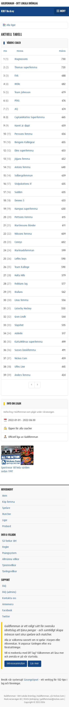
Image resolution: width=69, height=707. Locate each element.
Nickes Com (21, 358)
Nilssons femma (23, 234)
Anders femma (22, 375)
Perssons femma (23, 134)
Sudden (18, 192)
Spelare (6, 508)
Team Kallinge (22, 267)
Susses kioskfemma (25, 350)
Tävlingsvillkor (9, 571)
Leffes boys (20, 259)
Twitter (6, 616)
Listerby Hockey (23, 308)
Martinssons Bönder (25, 225)
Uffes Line (20, 367)
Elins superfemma (24, 150)
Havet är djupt (22, 125)
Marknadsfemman (24, 250)
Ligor (4, 520)
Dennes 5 (19, 200)
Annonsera (7, 604)
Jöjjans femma (22, 159)
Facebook (7, 610)
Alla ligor (9, 25)
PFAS (17, 100)
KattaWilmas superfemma (29, 342)
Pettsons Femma (24, 217)
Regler (5, 547)
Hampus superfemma (26, 209)
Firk (16, 76)
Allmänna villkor (10, 559)
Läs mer (34, 663)
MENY (61, 11)
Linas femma (21, 300)
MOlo (17, 84)
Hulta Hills (20, 275)
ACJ (16, 109)
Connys (18, 242)
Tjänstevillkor (9, 565)
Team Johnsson (22, 92)
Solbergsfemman (24, 175)
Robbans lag (21, 284)
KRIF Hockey (7, 11)
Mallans (19, 292)
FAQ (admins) (9, 592)
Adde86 (18, 333)
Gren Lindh (20, 317)
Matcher (6, 514)
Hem (4, 496)
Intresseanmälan (16, 663)
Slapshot (19, 325)
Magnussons (21, 59)
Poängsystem (9, 553)
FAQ (4, 586)
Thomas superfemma (26, 67)
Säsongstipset (31, 680)
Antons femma (22, 167)
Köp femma (8, 502)
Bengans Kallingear (25, 142)
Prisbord (6, 526)
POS (5, 51)
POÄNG (62, 51)
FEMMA (20, 51)
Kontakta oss (9, 598)
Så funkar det (9, 541)
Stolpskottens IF (23, 184)
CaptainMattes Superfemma (30, 117)
